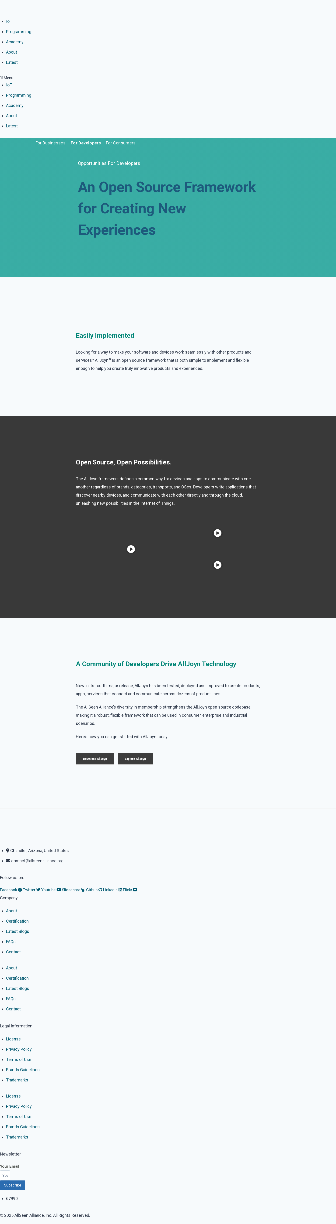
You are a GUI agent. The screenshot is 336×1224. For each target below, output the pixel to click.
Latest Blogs (17, 931)
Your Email (9, 1166)
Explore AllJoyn (135, 758)
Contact (13, 951)
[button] (168, 78)
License (13, 1038)
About (11, 52)
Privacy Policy (19, 1049)
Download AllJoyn (95, 758)
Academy (15, 41)
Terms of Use (18, 1059)
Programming (18, 31)
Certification (17, 921)
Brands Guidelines (23, 1069)
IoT (9, 21)
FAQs (11, 941)
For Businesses (50, 142)
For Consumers (121, 142)
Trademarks (17, 1079)
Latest (12, 62)
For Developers (86, 142)
